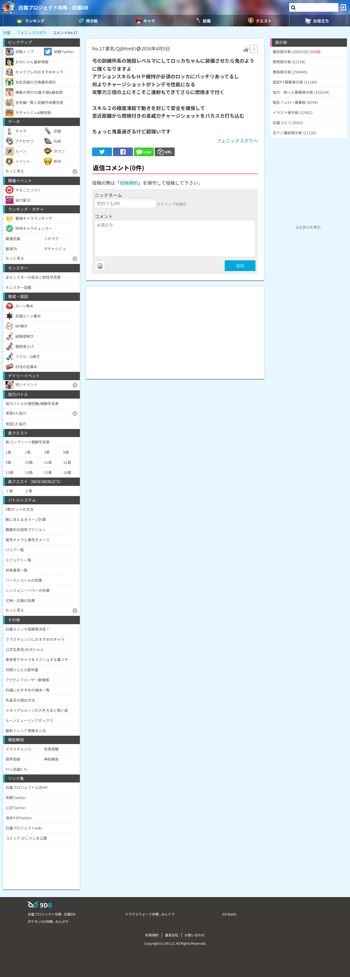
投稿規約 (129, 182)
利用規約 (152, 934)
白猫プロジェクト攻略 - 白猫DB (53, 7)
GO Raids (229, 914)
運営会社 (171, 934)
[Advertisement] (175, 330)
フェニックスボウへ (237, 140)
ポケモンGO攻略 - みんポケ (48, 921)
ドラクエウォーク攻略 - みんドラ (150, 914)
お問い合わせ (195, 934)
